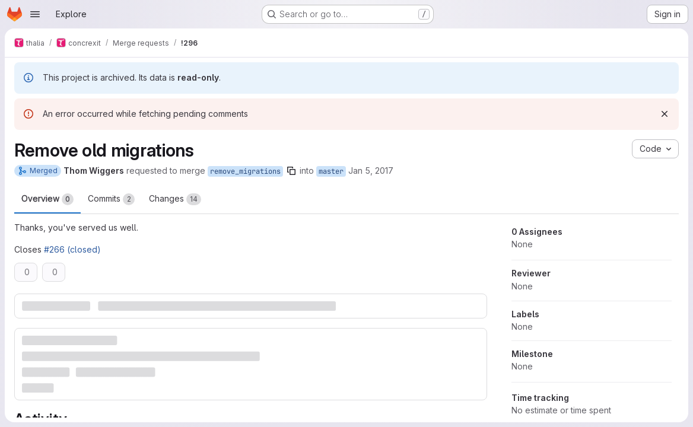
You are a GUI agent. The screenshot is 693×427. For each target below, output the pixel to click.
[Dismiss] (664, 114)
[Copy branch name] (291, 171)
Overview (47, 199)
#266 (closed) (72, 249)
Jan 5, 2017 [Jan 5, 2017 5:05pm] (370, 170)
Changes (175, 199)
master (331, 171)
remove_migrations (245, 171)
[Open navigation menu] (35, 14)
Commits (111, 199)
